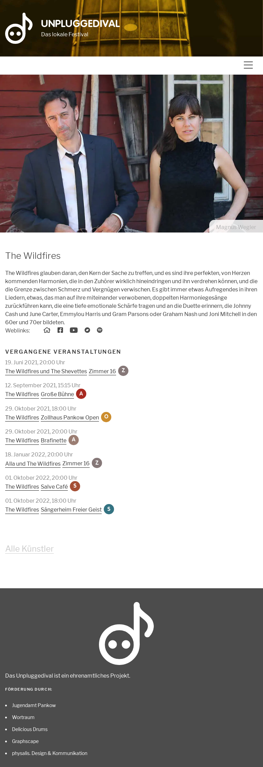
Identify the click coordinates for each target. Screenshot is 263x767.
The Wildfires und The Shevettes (46, 371)
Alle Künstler (29, 549)
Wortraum (23, 717)
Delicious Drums (30, 729)
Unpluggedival (80, 24)
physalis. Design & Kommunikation (49, 753)
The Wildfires (22, 394)
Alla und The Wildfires (33, 464)
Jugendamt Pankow (34, 705)
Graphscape (25, 741)
